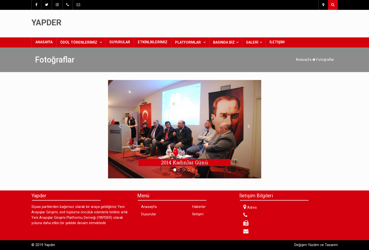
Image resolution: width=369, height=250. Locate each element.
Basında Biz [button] (224, 42)
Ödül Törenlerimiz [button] (79, 42)
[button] (119, 126)
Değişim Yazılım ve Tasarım (316, 245)
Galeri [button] (252, 42)
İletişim (277, 42)
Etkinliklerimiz (152, 42)
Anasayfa (45, 42)
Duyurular (119, 42)
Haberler (199, 207)
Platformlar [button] (188, 42)
